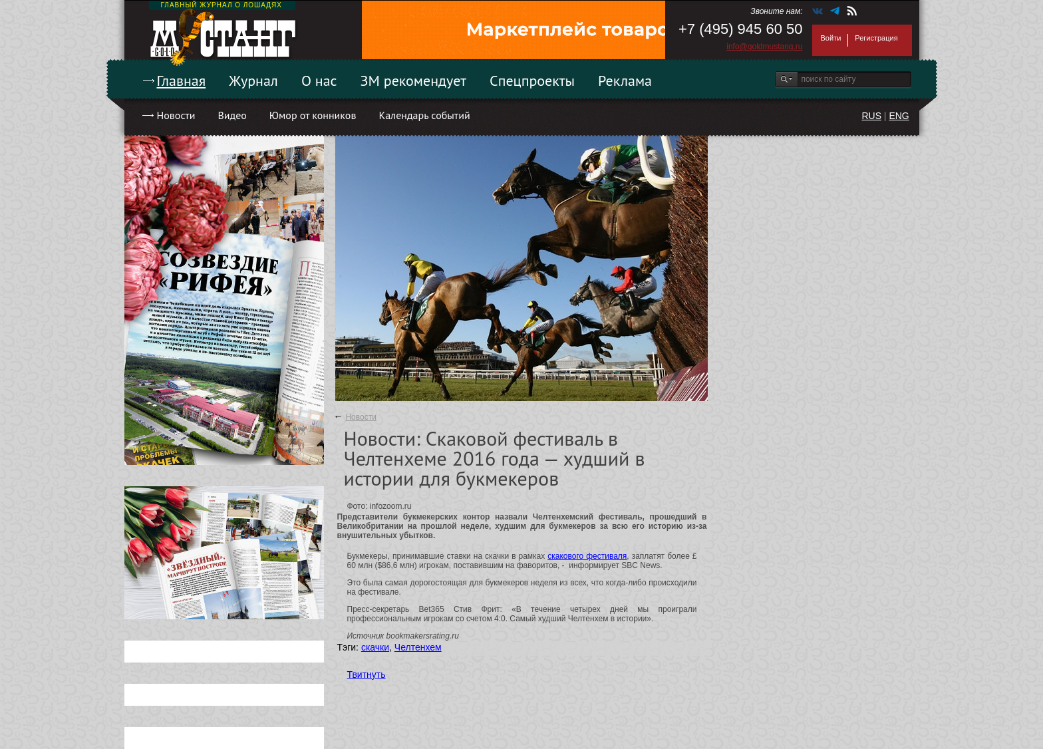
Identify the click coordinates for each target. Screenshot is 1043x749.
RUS (871, 115)
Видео (232, 115)
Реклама (625, 80)
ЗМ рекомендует (414, 80)
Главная (181, 80)
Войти (831, 38)
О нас (319, 80)
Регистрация (876, 38)
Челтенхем (418, 647)
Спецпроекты (532, 80)
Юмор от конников (313, 115)
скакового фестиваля (587, 556)
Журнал (253, 80)
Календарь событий (424, 115)
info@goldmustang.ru (764, 46)
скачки (375, 647)
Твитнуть (366, 674)
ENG (899, 115)
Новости (176, 115)
